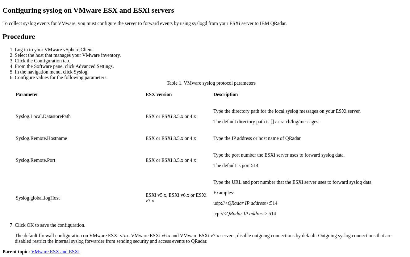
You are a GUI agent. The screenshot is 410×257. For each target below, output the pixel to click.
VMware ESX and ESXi (55, 251)
